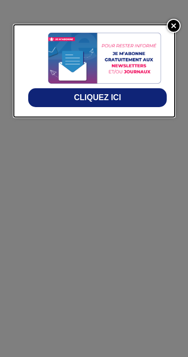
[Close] (174, 26)
